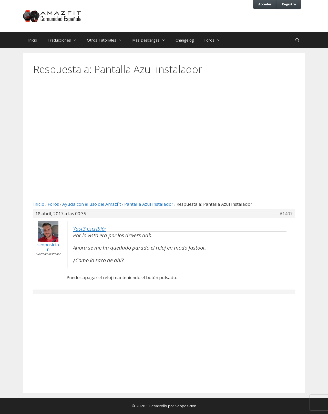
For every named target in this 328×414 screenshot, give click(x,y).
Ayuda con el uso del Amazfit (91, 204)
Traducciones (64, 40)
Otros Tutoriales (107, 40)
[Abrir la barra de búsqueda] (297, 40)
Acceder (265, 4)
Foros (214, 40)
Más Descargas (151, 40)
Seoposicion (185, 405)
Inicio (32, 40)
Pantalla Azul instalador (148, 204)
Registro (289, 4)
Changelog (185, 40)
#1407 (286, 213)
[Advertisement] (164, 132)
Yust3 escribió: (89, 228)
